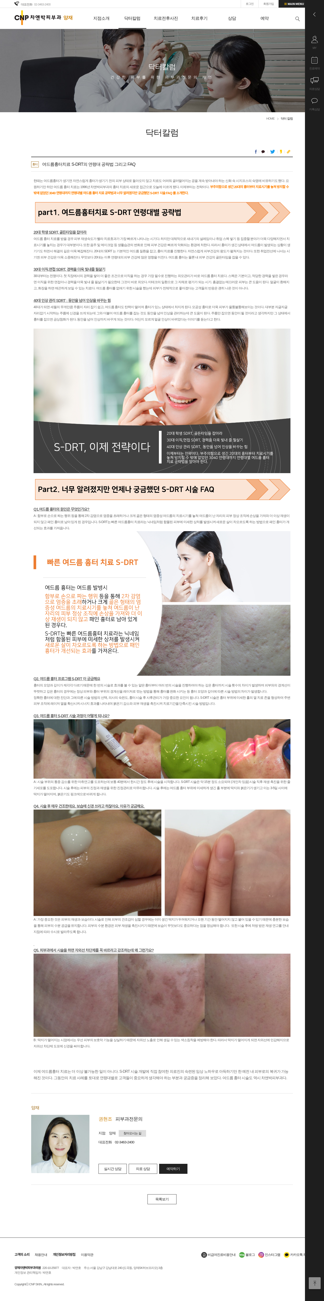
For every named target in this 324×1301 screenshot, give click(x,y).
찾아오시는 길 (132, 1133)
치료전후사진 (166, 18)
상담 (232, 18)
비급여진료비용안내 (218, 1255)
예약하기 (173, 1169)
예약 (264, 18)
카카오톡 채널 (296, 1255)
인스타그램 (269, 1255)
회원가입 (268, 3)
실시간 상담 (112, 1169)
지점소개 (101, 18)
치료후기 (199, 18)
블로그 (247, 1255)
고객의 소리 (22, 1255)
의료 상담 (143, 1169)
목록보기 (162, 1199)
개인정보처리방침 (64, 1255)
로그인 (250, 3)
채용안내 (41, 1255)
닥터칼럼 (132, 18)
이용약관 (87, 1255)
